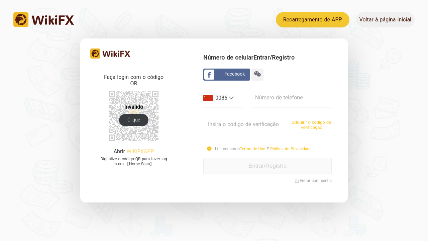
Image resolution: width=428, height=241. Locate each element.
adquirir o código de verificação (311, 124)
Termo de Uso (253, 148)
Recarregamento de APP (312, 19)
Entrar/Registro (267, 165)
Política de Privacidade (290, 148)
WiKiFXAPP (140, 151)
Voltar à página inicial (385, 19)
